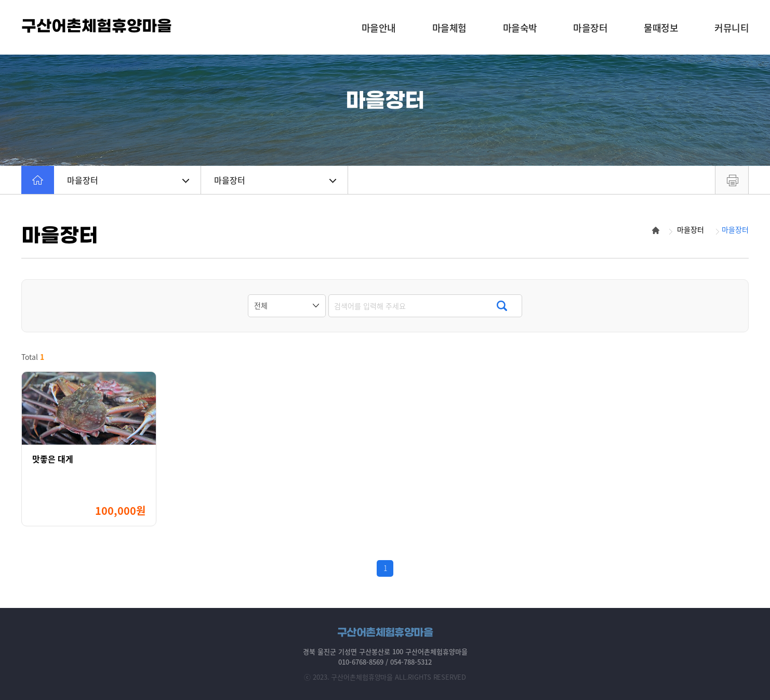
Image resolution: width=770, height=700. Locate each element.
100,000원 (120, 510)
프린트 (731, 180)
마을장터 (128, 180)
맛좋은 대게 (52, 458)
